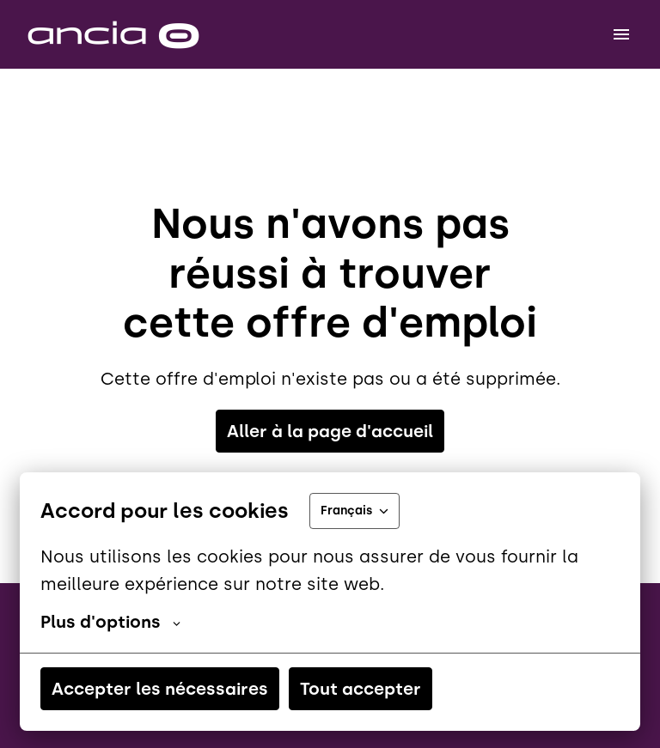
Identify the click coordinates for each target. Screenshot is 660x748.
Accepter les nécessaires (160, 688)
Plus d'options (110, 621)
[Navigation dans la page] (621, 34)
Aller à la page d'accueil (330, 431)
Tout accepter (360, 688)
